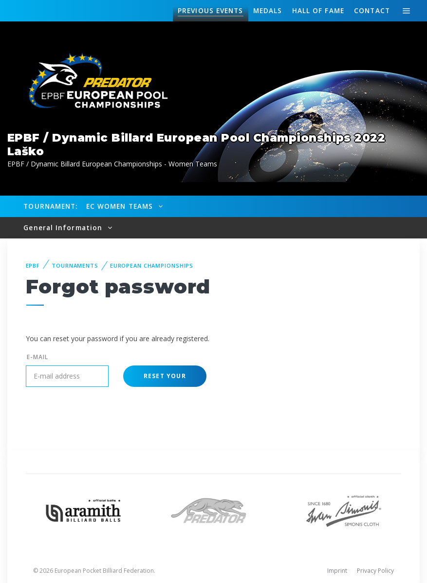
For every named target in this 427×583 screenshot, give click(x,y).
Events (210, 10)
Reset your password (165, 379)
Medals (267, 10)
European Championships (151, 265)
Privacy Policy (375, 570)
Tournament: (50, 206)
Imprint (337, 570)
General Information (64, 227)
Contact (372, 10)
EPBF (33, 265)
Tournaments (75, 265)
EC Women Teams (120, 206)
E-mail (37, 357)
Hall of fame (318, 10)
